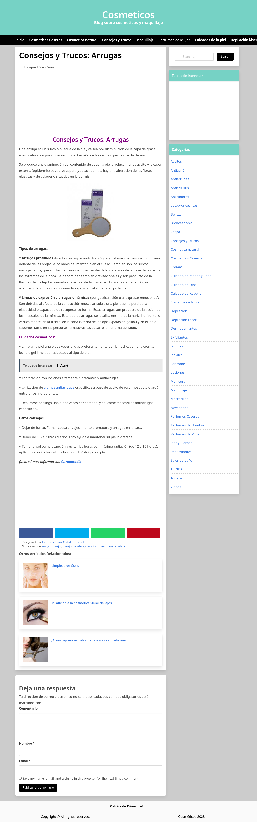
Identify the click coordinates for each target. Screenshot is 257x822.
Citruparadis (71, 461)
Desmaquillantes (184, 328)
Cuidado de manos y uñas (191, 275)
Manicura (178, 381)
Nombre (26, 743)
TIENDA (177, 469)
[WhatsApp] (108, 533)
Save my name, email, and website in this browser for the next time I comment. (79, 778)
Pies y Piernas (181, 442)
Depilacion (179, 311)
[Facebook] (36, 533)
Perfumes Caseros (185, 416)
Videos (176, 486)
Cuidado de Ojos (183, 284)
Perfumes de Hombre (187, 425)
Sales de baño (181, 460)
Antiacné (177, 170)
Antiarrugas (180, 179)
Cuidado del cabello (186, 293)
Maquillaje (145, 40)
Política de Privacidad (126, 806)
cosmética (91, 546)
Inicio (19, 40)
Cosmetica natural (82, 40)
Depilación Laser (184, 319)
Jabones (177, 346)
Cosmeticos (128, 14)
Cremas (177, 267)
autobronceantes (184, 205)
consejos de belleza (73, 546)
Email (24, 761)
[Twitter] (72, 533)
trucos (101, 546)
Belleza (176, 214)
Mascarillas (179, 399)
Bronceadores (181, 223)
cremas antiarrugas (59, 387)
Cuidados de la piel (210, 40)
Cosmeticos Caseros (45, 40)
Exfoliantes (179, 337)
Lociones (177, 372)
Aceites (176, 161)
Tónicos (176, 478)
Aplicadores (180, 196)
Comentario (28, 708)
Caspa (175, 232)
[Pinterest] (143, 533)
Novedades (179, 407)
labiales (176, 355)
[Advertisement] (90, 102)
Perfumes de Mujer (174, 40)
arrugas (46, 546)
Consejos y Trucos (117, 40)
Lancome (178, 363)
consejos (56, 546)
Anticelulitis (180, 188)
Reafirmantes (181, 451)
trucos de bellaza (115, 546)
